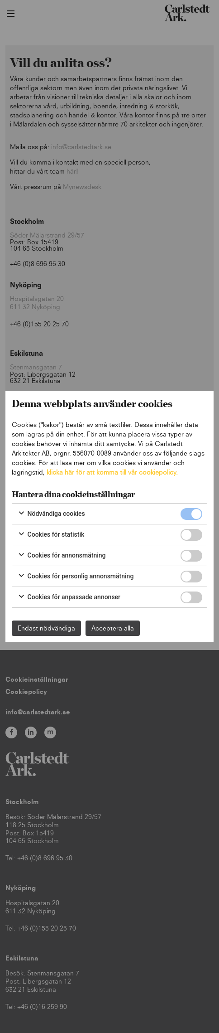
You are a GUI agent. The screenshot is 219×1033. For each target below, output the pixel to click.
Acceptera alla (112, 628)
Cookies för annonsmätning (61, 556)
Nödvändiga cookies (51, 514)
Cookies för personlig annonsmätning (75, 576)
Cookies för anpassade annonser (69, 597)
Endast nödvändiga (46, 628)
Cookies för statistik (51, 535)
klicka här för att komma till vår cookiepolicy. (112, 472)
